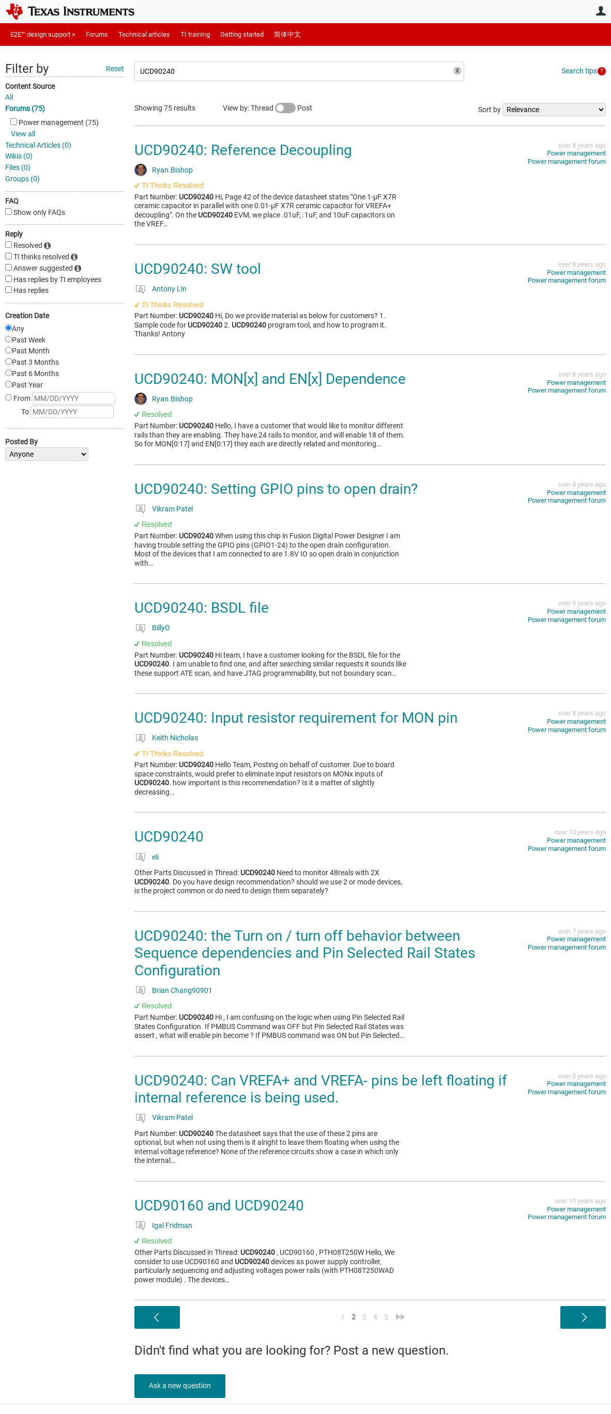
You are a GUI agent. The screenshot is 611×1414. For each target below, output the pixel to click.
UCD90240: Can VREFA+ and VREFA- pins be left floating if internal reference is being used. (320, 1089)
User (600, 11)
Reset (115, 69)
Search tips (579, 71)
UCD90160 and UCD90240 (219, 1205)
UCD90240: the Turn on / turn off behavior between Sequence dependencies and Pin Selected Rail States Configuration (304, 953)
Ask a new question (181, 1385)
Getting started (242, 34)
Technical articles (144, 34)
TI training (195, 34)
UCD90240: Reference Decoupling (243, 150)
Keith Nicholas (175, 738)
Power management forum (567, 161)
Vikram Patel (172, 509)
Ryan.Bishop (172, 170)
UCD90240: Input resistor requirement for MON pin (295, 717)
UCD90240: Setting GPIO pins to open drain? (276, 489)
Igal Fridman (172, 1225)
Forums (97, 34)
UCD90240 (169, 836)
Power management (576, 153)
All (9, 97)
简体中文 (287, 34)
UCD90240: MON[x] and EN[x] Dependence (270, 378)
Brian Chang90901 (182, 990)
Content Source (30, 86)
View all (23, 134)
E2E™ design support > (42, 34)
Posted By (21, 442)
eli (155, 857)
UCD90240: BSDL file (201, 607)
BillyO (161, 628)
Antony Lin (169, 289)
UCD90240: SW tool (197, 268)
